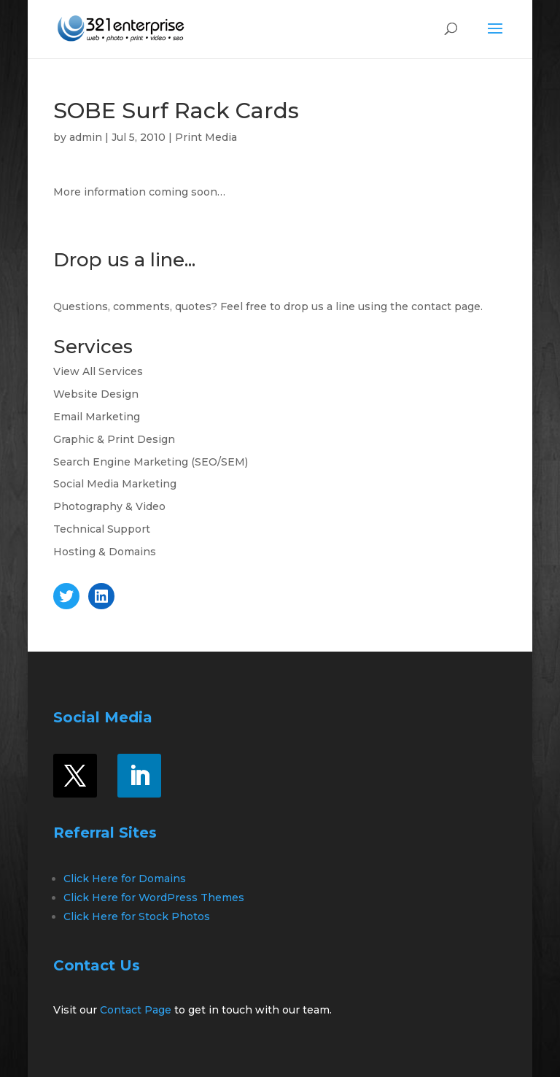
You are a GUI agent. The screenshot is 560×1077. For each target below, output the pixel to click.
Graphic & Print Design (114, 439)
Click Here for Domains (124, 878)
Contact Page (135, 1009)
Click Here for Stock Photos (136, 916)
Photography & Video (109, 506)
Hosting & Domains (104, 551)
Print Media (206, 137)
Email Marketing (96, 416)
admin (85, 137)
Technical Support (101, 529)
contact (431, 306)
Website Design (96, 394)
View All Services (98, 371)
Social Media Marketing (114, 483)
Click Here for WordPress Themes (153, 897)
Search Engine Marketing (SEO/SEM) (150, 461)
